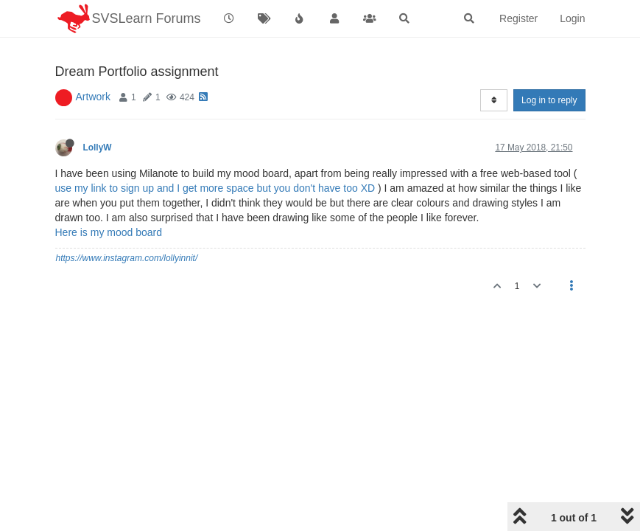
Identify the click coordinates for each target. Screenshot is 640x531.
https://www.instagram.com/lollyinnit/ (127, 258)
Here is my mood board (109, 232)
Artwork (93, 97)
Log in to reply (549, 100)
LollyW (97, 147)
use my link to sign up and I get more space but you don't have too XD (215, 188)
